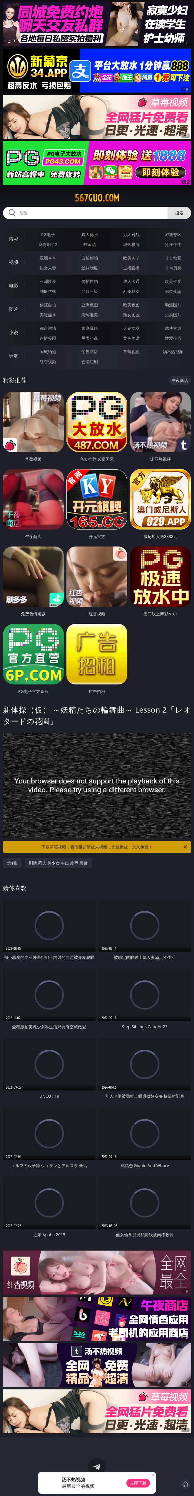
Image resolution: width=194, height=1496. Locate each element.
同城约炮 (48, 351)
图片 (13, 309)
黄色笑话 (131, 338)
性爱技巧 (173, 338)
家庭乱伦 (89, 328)
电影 (13, 285)
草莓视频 (131, 351)
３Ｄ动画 (173, 258)
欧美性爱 (173, 281)
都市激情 (48, 328)
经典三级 (89, 291)
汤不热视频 (173, 351)
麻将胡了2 (48, 244)
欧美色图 (131, 305)
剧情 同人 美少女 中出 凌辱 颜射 (58, 863)
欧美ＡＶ (131, 258)
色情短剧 (89, 361)
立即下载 (138, 1483)
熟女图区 (131, 314)
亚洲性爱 (48, 281)
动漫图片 (173, 305)
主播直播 (131, 268)
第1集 (12, 863)
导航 (13, 356)
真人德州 (89, 234)
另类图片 (173, 314)
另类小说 (89, 338)
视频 (13, 262)
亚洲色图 (89, 305)
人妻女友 (131, 328)
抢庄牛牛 (173, 244)
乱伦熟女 (131, 291)
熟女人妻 (48, 268)
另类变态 (173, 291)
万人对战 (131, 234)
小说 (13, 332)
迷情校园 (48, 338)
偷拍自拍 (89, 281)
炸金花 (89, 244)
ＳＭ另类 (173, 268)
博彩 (13, 238)
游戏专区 (173, 234)
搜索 (179, 213)
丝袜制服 (89, 268)
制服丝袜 (48, 291)
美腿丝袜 (48, 314)
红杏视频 (48, 361)
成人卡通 (131, 281)
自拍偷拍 (89, 258)
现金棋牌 (131, 244)
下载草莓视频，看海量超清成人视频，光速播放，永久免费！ (114, 847)
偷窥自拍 (48, 305)
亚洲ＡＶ (48, 258)
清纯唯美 (89, 314)
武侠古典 (173, 328)
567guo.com (97, 198)
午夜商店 (89, 351)
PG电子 (48, 234)
